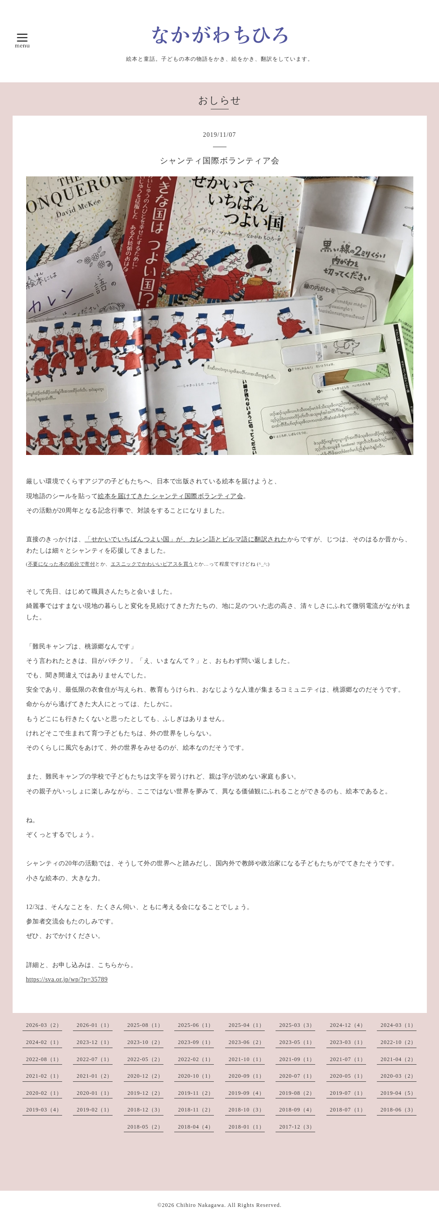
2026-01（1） (95, 1025)
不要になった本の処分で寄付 (61, 564)
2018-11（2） (196, 1110)
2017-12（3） (297, 1127)
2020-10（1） (196, 1076)
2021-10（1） (247, 1059)
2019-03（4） (44, 1110)
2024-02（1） (44, 1042)
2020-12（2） (145, 1076)
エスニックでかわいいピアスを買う (152, 564)
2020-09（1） (247, 1076)
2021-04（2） (398, 1059)
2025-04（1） (247, 1025)
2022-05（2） (145, 1059)
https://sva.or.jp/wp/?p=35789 (67, 979)
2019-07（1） (348, 1093)
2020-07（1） (297, 1076)
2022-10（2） (398, 1042)
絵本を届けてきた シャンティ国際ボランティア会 (170, 496)
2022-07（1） (95, 1059)
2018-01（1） (247, 1127)
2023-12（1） (95, 1042)
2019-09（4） (247, 1093)
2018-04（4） (196, 1127)
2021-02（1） (44, 1076)
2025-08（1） (145, 1025)
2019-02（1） (95, 1110)
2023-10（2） (145, 1042)
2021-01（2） (95, 1076)
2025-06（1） (196, 1025)
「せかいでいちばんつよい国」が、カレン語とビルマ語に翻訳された (186, 539)
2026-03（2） (44, 1025)
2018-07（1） (348, 1110)
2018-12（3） (145, 1110)
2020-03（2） (398, 1076)
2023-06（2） (247, 1042)
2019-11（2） (196, 1093)
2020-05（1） (348, 1076)
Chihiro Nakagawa (200, 1205)
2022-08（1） (44, 1059)
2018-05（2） (145, 1127)
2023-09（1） (196, 1042)
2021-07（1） (348, 1059)
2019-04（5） (398, 1093)
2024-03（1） (398, 1025)
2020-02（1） (44, 1093)
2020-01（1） (95, 1093)
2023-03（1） (348, 1042)
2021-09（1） (297, 1059)
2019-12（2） (145, 1093)
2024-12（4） (348, 1025)
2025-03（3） (297, 1025)
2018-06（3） (398, 1110)
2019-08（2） (297, 1093)
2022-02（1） (196, 1059)
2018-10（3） (247, 1110)
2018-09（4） (297, 1110)
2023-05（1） (297, 1042)
